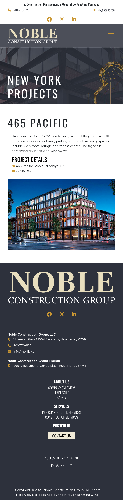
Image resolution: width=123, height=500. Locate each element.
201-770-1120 (22, 345)
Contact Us (61, 436)
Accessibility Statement (61, 458)
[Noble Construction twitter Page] (61, 19)
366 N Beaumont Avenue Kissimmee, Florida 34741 (49, 365)
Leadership (61, 392)
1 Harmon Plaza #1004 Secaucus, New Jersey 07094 (50, 339)
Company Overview (61, 387)
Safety (61, 397)
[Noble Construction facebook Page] (49, 19)
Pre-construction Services (61, 412)
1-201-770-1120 (20, 10)
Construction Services (61, 417)
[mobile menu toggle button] (111, 36)
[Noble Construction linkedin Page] (74, 19)
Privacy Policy (61, 465)
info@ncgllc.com (106, 10)
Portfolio (61, 425)
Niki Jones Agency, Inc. (81, 494)
